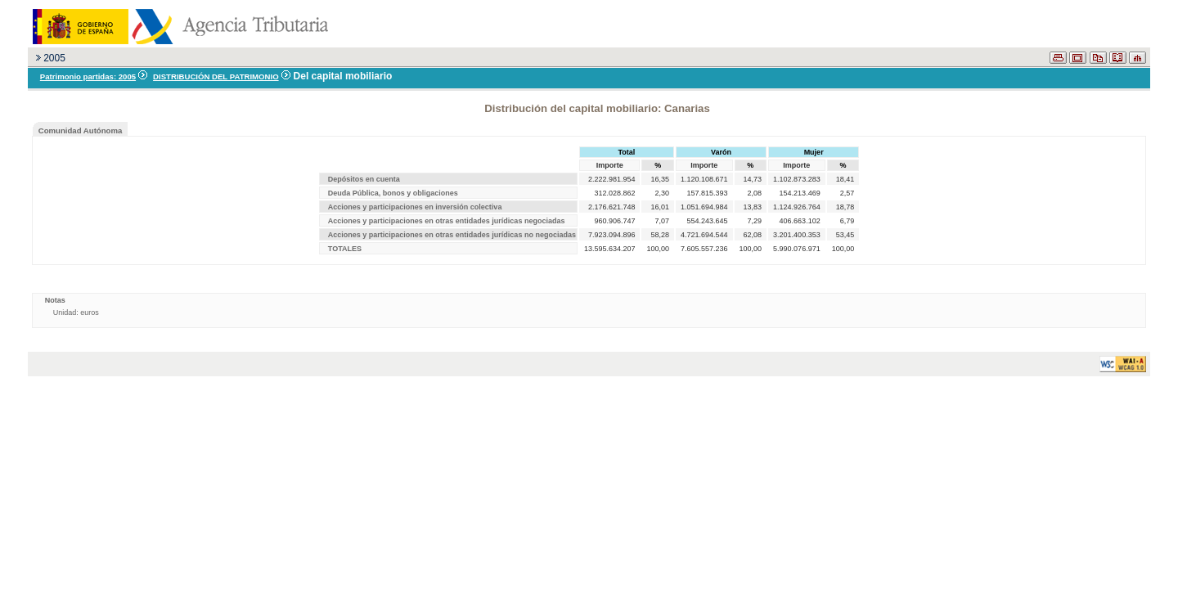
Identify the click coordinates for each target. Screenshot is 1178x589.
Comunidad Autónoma (80, 130)
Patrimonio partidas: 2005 (88, 76)
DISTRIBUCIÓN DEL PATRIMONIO (216, 76)
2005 (54, 58)
